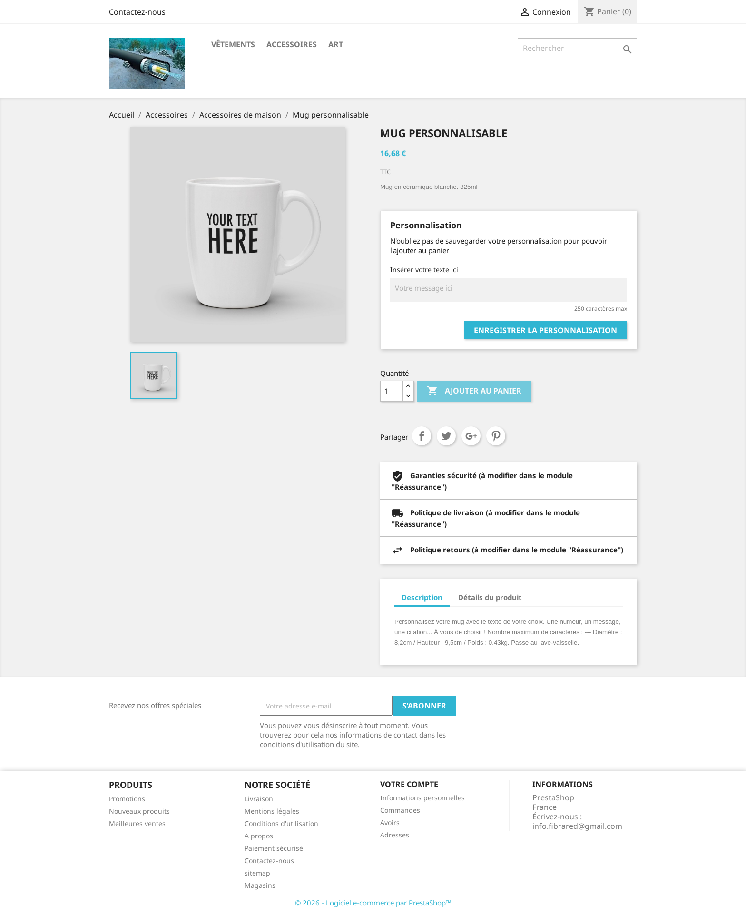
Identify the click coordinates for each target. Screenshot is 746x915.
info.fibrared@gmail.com (577, 826)
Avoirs (390, 822)
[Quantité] (391, 391)
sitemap (257, 872)
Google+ (471, 435)
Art (335, 44)
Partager (421, 435)
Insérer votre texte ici (424, 269)
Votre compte (409, 784)
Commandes (400, 810)
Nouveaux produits (139, 811)
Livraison (259, 798)
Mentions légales (272, 811)
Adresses (394, 834)
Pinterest (495, 435)
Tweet (446, 435)
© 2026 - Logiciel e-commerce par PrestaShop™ (373, 902)
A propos (259, 835)
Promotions (127, 798)
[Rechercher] (577, 48)
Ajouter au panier (474, 391)
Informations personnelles (422, 797)
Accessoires (291, 44)
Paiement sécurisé (274, 848)
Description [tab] (422, 597)
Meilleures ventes (137, 823)
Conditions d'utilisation (281, 823)
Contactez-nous (137, 12)
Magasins (260, 885)
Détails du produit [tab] (490, 597)
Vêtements (233, 44)
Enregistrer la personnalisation (545, 330)
